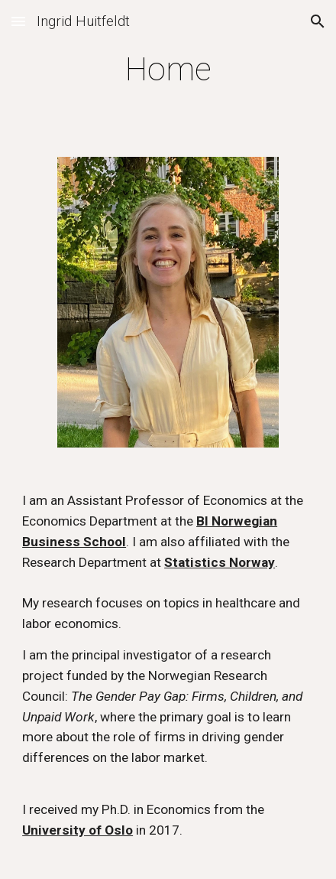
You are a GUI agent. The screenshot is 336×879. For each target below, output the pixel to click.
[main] (168, 69)
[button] (18, 21)
